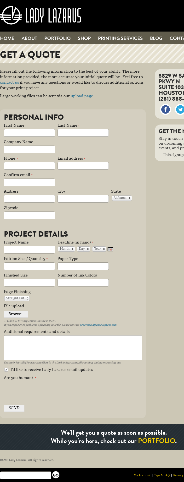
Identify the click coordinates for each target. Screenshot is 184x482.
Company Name (18, 142)
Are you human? (20, 378)
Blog (156, 38)
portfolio (156, 441)
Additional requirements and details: (37, 332)
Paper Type (68, 259)
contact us (9, 82)
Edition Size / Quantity (26, 259)
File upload (14, 306)
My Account (142, 475)
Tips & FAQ (162, 475)
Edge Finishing (17, 292)
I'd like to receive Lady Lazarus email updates (48, 370)
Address (11, 191)
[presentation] (40, 390)
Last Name (69, 125)
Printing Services (120, 38)
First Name (15, 125)
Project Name (16, 242)
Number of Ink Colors (77, 275)
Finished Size (16, 275)
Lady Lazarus (40, 15)
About (29, 38)
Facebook (165, 109)
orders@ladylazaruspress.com (98, 325)
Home (7, 38)
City (61, 191)
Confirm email (18, 175)
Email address (71, 158)
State (116, 191)
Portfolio (57, 38)
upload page (82, 96)
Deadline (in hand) (75, 242)
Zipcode (11, 208)
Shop (84, 38)
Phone (11, 158)
